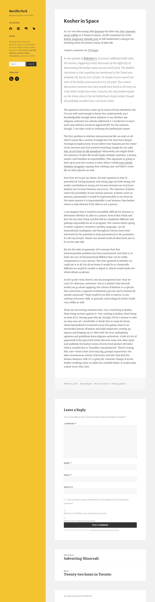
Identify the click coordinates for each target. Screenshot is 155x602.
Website (68, 487)
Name (68, 463)
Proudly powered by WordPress (78, 596)
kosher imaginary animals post (81, 39)
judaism (122, 384)
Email (68, 475)
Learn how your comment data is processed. (104, 530)
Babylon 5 (90, 58)
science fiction (102, 384)
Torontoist (14, 56)
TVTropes (92, 50)
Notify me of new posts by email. (80, 521)
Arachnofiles (23, 53)
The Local (23, 50)
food (115, 384)
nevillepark (87, 384)
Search (31, 64)
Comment (70, 423)
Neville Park (18, 11)
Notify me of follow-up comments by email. (85, 513)
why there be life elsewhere (82, 151)
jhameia (99, 31)
